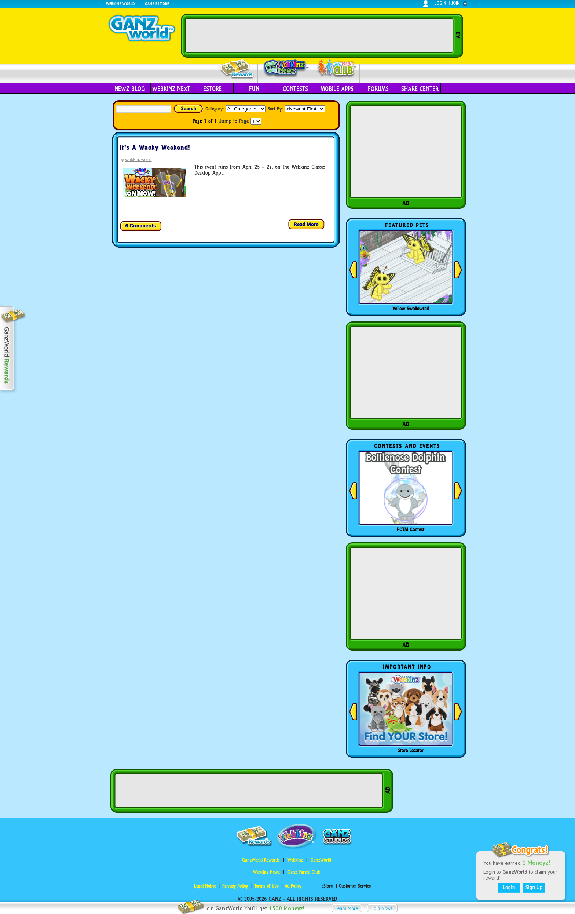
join (456, 3)
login (440, 3)
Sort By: (275, 109)
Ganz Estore (157, 3)
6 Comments (140, 226)
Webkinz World (120, 3)
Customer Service (355, 886)
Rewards (237, 69)
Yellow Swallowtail (410, 309)
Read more (306, 224)
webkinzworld (138, 159)
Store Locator (411, 750)
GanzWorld (321, 860)
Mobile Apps (337, 88)
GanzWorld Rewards (261, 860)
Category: (214, 109)
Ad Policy (293, 886)
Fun (254, 88)
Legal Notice (205, 886)
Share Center (420, 88)
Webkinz (295, 860)
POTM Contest (410, 529)
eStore (212, 88)
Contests (295, 88)
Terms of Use (266, 886)
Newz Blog (129, 88)
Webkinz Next (171, 88)
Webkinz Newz (285, 69)
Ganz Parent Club (304, 872)
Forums (378, 88)
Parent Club (336, 69)
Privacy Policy (235, 886)
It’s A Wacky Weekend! (155, 147)
